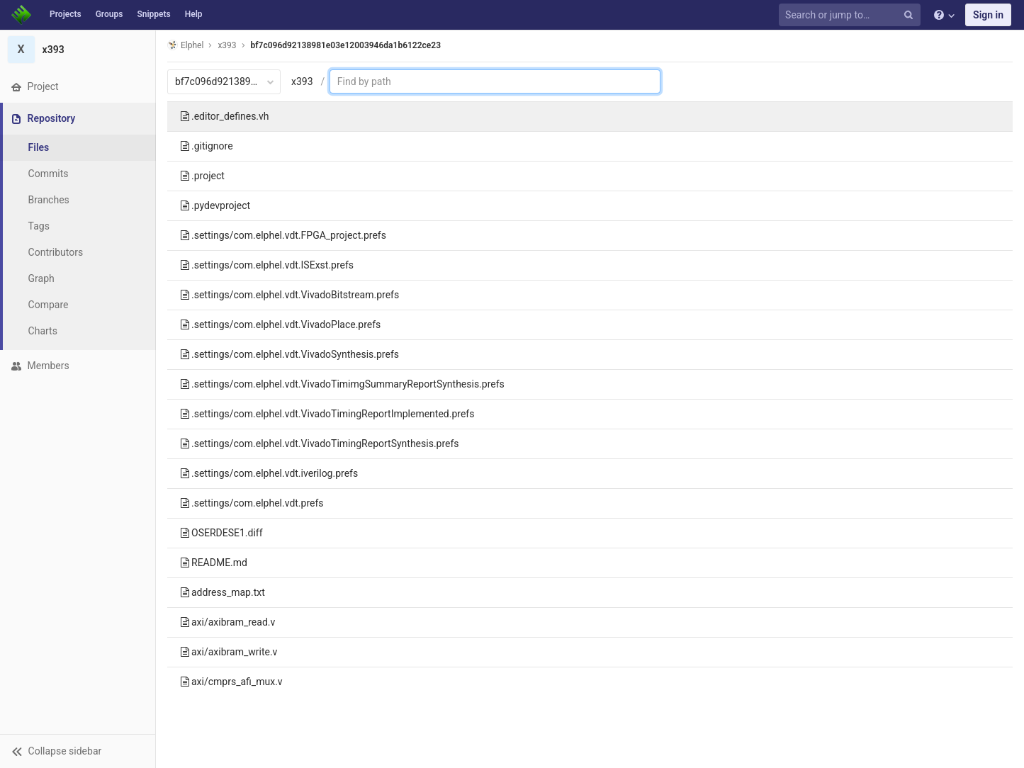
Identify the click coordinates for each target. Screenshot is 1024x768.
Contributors (56, 252)
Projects (65, 14)
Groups (109, 14)
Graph (41, 278)
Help (194, 14)
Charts (42, 331)
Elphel (185, 45)
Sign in (988, 15)
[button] (77, 751)
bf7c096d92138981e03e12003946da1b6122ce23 (346, 45)
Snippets (153, 14)
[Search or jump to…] (851, 15)
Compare (48, 304)
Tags (39, 226)
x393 (302, 81)
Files (39, 147)
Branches (48, 199)
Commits (48, 173)
